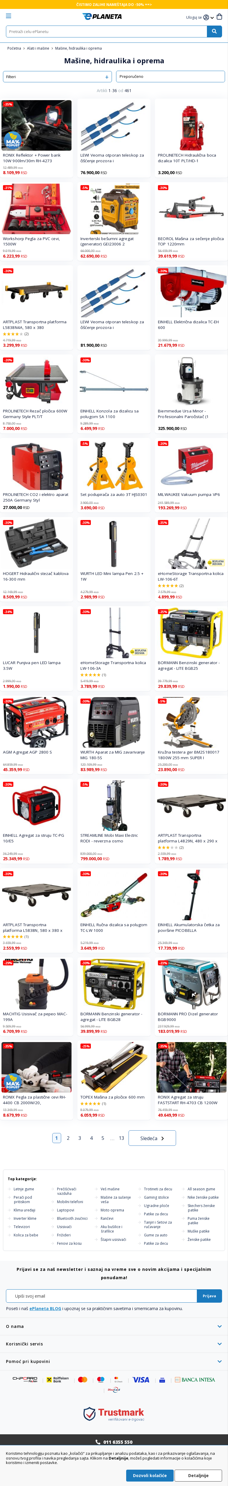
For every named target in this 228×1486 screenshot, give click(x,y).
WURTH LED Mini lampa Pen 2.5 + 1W (111, 576)
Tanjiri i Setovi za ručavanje (158, 1224)
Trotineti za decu (158, 1189)
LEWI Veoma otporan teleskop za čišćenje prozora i (112, 157)
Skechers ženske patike (201, 1208)
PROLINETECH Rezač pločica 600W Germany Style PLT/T (35, 413)
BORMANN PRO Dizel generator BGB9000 (188, 1016)
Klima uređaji (24, 1210)
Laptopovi (65, 1210)
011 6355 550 (117, 1442)
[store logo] (102, 16)
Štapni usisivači (113, 1239)
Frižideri (64, 1235)
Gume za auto (155, 1235)
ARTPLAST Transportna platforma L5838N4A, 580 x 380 (34, 324)
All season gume (201, 1189)
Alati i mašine (38, 48)
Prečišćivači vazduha (66, 1191)
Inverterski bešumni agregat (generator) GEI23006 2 (107, 241)
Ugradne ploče (156, 1205)
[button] (194, 17)
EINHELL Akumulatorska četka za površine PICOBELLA (189, 927)
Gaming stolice (156, 1197)
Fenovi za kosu (69, 1243)
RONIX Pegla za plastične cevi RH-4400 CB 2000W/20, (34, 1099)
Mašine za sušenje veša (116, 1199)
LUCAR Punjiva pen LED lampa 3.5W (32, 665)
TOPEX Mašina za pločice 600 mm (112, 1097)
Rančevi (107, 1218)
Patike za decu (156, 1213)
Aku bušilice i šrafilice (111, 1229)
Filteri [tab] (11, 76)
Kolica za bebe (26, 1235)
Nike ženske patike (203, 1197)
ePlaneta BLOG (45, 1308)
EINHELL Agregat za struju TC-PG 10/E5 (33, 838)
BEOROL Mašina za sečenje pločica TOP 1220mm (191, 241)
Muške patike (199, 1231)
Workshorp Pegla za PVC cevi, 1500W (31, 241)
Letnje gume (24, 1189)
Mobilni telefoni (70, 1201)
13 (121, 1138)
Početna (14, 48)
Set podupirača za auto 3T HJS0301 (113, 494)
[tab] (114, 1326)
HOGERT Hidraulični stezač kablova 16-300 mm (36, 576)
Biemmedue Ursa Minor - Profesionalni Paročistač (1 (183, 413)
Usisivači (64, 1226)
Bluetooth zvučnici (72, 1218)
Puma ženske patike (199, 1220)
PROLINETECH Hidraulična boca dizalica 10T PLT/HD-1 (187, 157)
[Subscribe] (209, 1296)
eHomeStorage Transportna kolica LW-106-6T (191, 576)
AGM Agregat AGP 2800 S (27, 752)
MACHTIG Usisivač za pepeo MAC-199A (35, 1016)
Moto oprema (112, 1210)
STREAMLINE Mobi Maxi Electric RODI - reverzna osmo (109, 838)
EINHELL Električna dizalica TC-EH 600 (188, 324)
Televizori (22, 1226)
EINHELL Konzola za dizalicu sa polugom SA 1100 (109, 413)
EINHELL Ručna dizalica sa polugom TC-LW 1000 (113, 927)
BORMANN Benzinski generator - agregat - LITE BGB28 (111, 1016)
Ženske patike (199, 1239)
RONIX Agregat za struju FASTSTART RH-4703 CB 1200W (187, 1099)
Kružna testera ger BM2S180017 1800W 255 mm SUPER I (188, 754)
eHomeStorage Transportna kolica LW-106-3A (113, 665)
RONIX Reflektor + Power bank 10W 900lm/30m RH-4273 (32, 157)
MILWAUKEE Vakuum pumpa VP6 (189, 494)
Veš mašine (110, 1189)
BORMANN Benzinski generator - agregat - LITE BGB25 (189, 665)
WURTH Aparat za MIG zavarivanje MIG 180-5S (112, 754)
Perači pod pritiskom (23, 1199)
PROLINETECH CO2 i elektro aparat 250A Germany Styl (35, 497)
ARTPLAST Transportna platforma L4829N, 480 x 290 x (187, 838)
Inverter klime (25, 1218)
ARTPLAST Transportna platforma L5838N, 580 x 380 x (32, 927)
